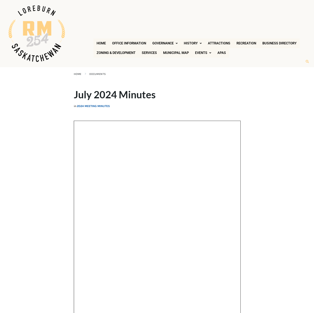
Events (203, 53)
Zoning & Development (116, 53)
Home (101, 43)
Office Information (129, 43)
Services (149, 53)
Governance (165, 43)
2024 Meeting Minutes (93, 106)
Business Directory (279, 43)
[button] (165, 43)
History (193, 43)
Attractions (219, 43)
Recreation (246, 43)
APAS (221, 53)
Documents (97, 74)
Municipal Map (176, 53)
